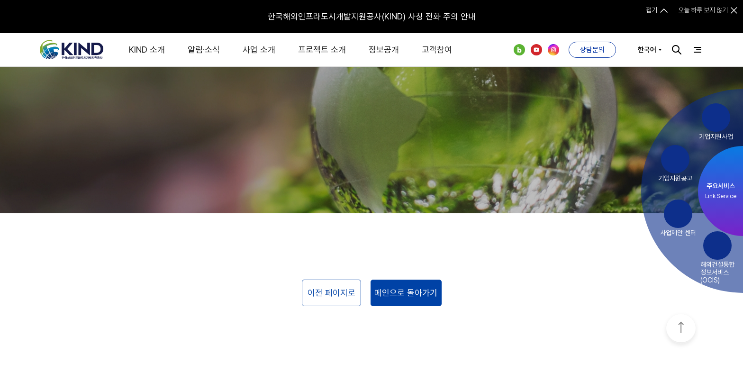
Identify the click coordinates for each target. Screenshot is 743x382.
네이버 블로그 (519, 49)
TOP (681, 329)
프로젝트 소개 (322, 50)
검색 (676, 49)
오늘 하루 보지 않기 (703, 10)
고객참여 (437, 50)
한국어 (647, 49)
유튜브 (536, 49)
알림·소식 (204, 50)
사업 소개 (259, 50)
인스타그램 (553, 49)
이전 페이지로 (331, 293)
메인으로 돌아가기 (405, 293)
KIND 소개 (147, 50)
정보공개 (384, 50)
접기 (651, 10)
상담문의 (592, 49)
